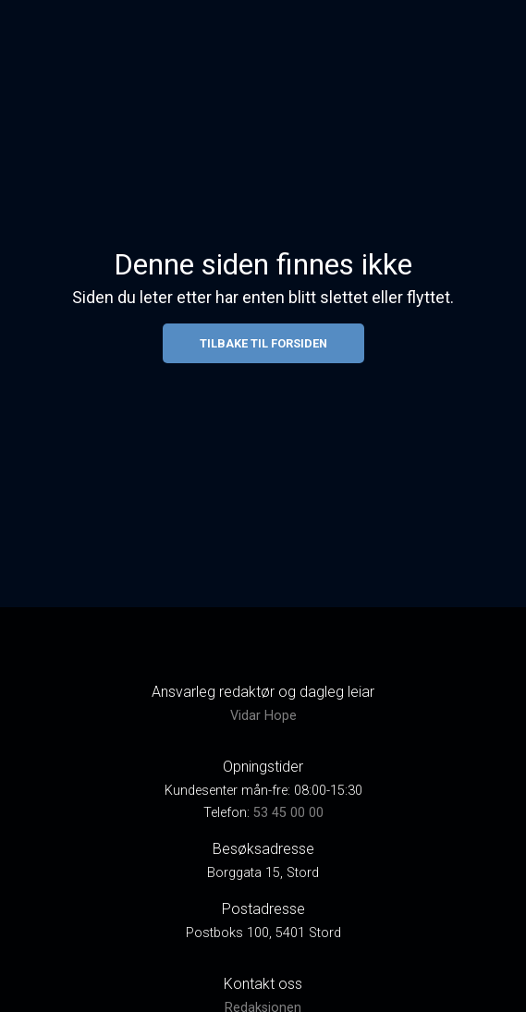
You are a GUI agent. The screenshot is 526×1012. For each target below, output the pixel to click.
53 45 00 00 (288, 813)
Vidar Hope (263, 716)
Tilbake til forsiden (263, 343)
